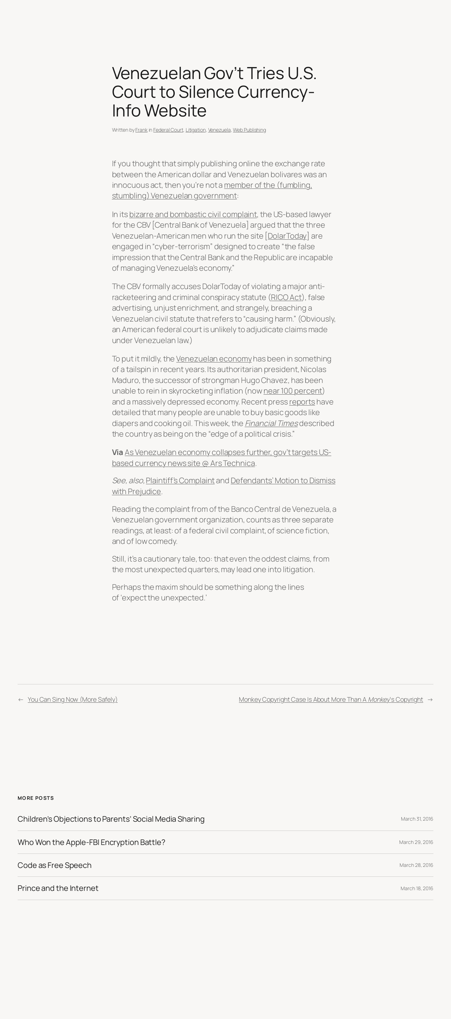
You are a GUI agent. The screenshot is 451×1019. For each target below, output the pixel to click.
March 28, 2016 (416, 865)
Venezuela (219, 129)
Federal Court (168, 129)
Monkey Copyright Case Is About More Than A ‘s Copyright (331, 699)
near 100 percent (293, 390)
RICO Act (286, 297)
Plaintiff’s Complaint (180, 480)
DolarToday (287, 235)
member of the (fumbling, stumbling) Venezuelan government (212, 190)
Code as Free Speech (55, 865)
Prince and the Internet (58, 888)
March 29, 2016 (416, 842)
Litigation (196, 129)
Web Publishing (249, 129)
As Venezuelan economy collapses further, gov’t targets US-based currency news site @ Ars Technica (222, 457)
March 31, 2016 (417, 818)
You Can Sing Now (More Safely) (73, 699)
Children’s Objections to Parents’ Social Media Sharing (111, 819)
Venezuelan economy (214, 358)
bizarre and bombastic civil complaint (193, 214)
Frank (141, 129)
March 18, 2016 (417, 888)
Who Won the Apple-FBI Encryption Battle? (91, 842)
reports (302, 401)
